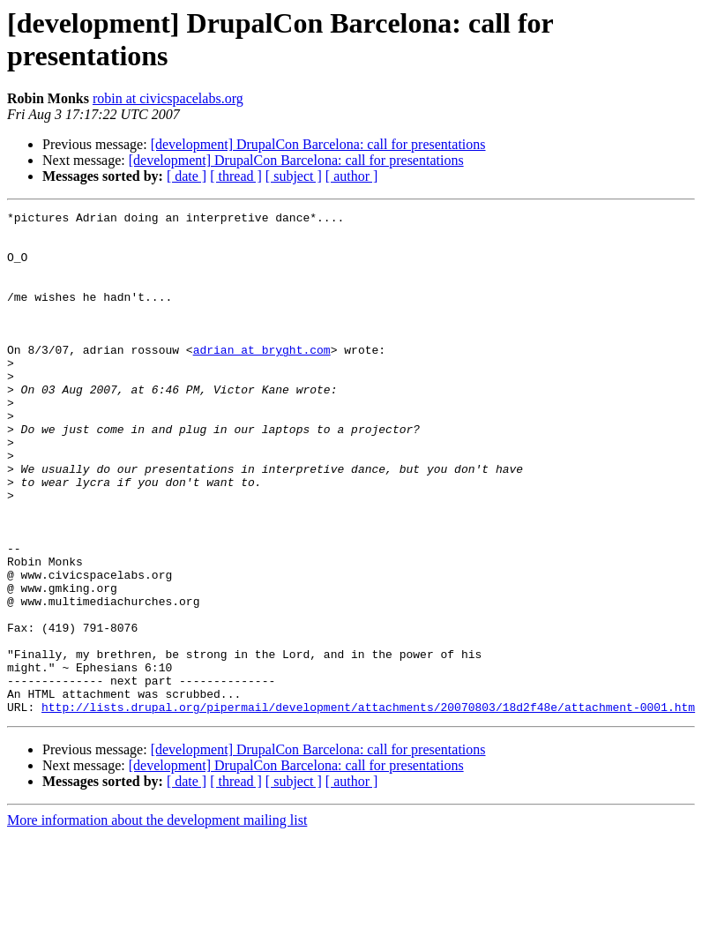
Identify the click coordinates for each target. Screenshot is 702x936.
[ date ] (186, 175)
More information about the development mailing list (157, 920)
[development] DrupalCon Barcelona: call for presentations (318, 144)
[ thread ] (236, 175)
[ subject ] (293, 175)
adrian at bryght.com (262, 378)
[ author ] (351, 175)
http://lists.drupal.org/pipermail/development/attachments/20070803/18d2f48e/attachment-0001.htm (368, 807)
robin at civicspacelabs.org (168, 98)
